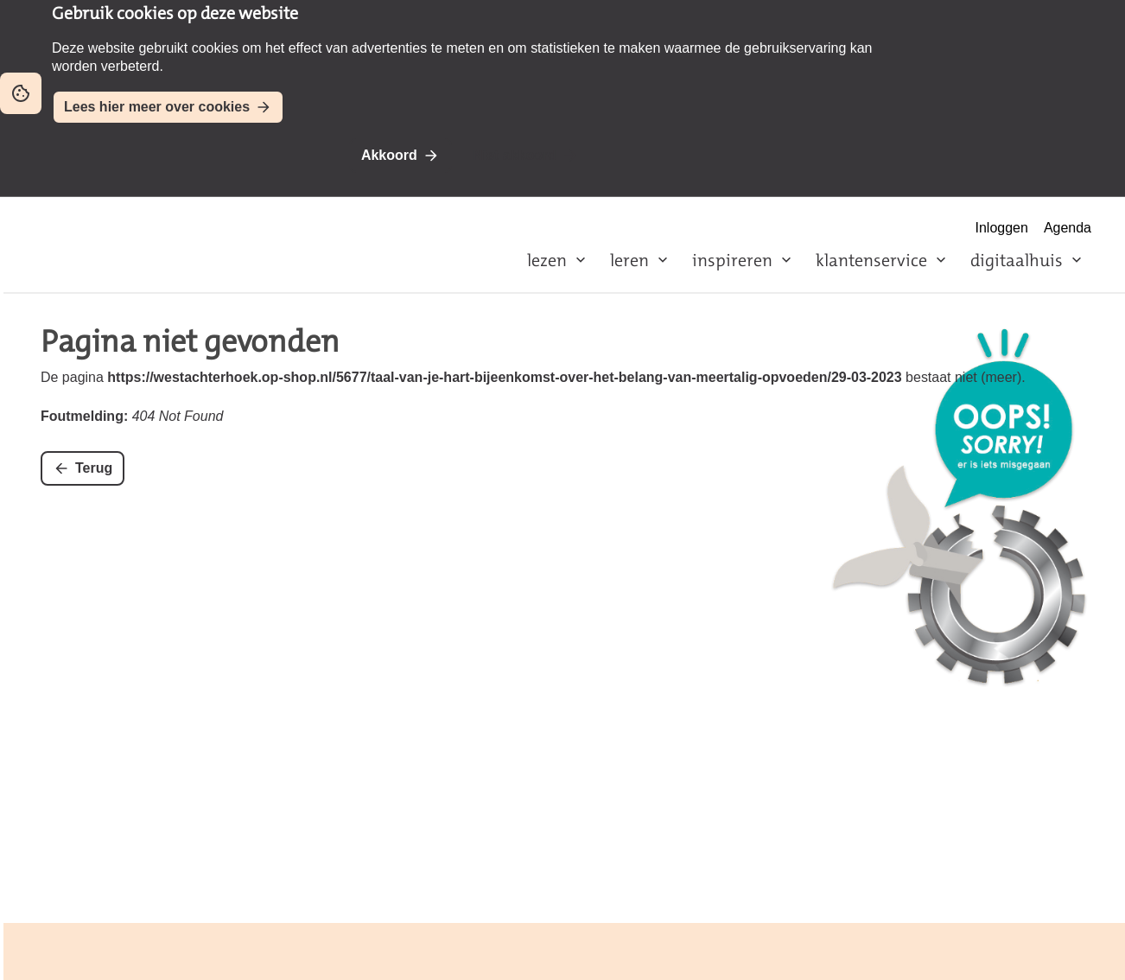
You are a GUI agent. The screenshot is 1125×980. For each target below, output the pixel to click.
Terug (93, 468)
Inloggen (1002, 227)
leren (629, 260)
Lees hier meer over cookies (157, 106)
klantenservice (871, 260)
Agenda (1067, 227)
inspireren (732, 260)
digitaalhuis (1016, 260)
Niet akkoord (514, 155)
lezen (547, 260)
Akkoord (389, 155)
